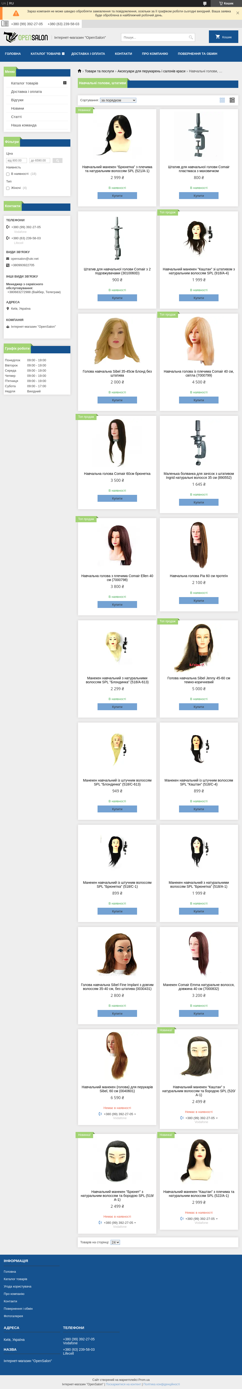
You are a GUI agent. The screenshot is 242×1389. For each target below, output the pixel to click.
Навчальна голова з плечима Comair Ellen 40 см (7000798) (117, 578)
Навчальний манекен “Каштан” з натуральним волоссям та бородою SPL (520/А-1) (198, 1091)
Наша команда (24, 125)
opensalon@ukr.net (25, 259)
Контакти (123, 54)
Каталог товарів (45, 54)
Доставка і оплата (88, 54)
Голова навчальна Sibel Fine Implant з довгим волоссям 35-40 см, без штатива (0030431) (117, 987)
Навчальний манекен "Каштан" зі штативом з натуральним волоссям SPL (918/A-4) (199, 271)
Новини (17, 108)
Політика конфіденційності (161, 1384)
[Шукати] (190, 37)
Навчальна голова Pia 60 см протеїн (199, 576)
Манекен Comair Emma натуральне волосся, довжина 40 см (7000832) (199, 987)
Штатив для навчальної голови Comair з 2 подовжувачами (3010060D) (117, 271)
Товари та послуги (99, 71)
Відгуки (17, 100)
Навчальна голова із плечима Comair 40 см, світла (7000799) (199, 373)
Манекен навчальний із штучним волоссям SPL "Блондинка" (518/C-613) (117, 782)
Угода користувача (17, 1286)
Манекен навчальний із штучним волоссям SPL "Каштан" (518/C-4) (198, 782)
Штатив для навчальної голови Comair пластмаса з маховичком (199, 169)
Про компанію (155, 54)
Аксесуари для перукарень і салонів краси (151, 71)
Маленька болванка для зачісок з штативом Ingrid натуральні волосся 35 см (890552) (199, 476)
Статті (16, 117)
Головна (13, 54)
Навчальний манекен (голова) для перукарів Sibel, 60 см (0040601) (117, 1089)
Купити (117, 196)
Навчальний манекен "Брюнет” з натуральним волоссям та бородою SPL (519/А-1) (117, 1196)
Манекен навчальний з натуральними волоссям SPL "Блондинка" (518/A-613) (117, 680)
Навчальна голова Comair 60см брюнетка (117, 474)
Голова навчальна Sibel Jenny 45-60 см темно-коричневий (198, 680)
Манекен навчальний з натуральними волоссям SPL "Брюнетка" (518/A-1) (199, 884)
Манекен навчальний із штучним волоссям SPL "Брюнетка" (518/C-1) (117, 884)
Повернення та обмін (197, 54)
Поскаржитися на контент (123, 1384)
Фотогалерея (13, 1316)
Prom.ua (144, 1380)
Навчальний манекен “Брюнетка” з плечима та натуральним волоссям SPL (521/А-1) (117, 169)
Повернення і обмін (18, 1308)
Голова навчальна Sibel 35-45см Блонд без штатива (117, 373)
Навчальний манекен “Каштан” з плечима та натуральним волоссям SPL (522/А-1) (198, 1194)
